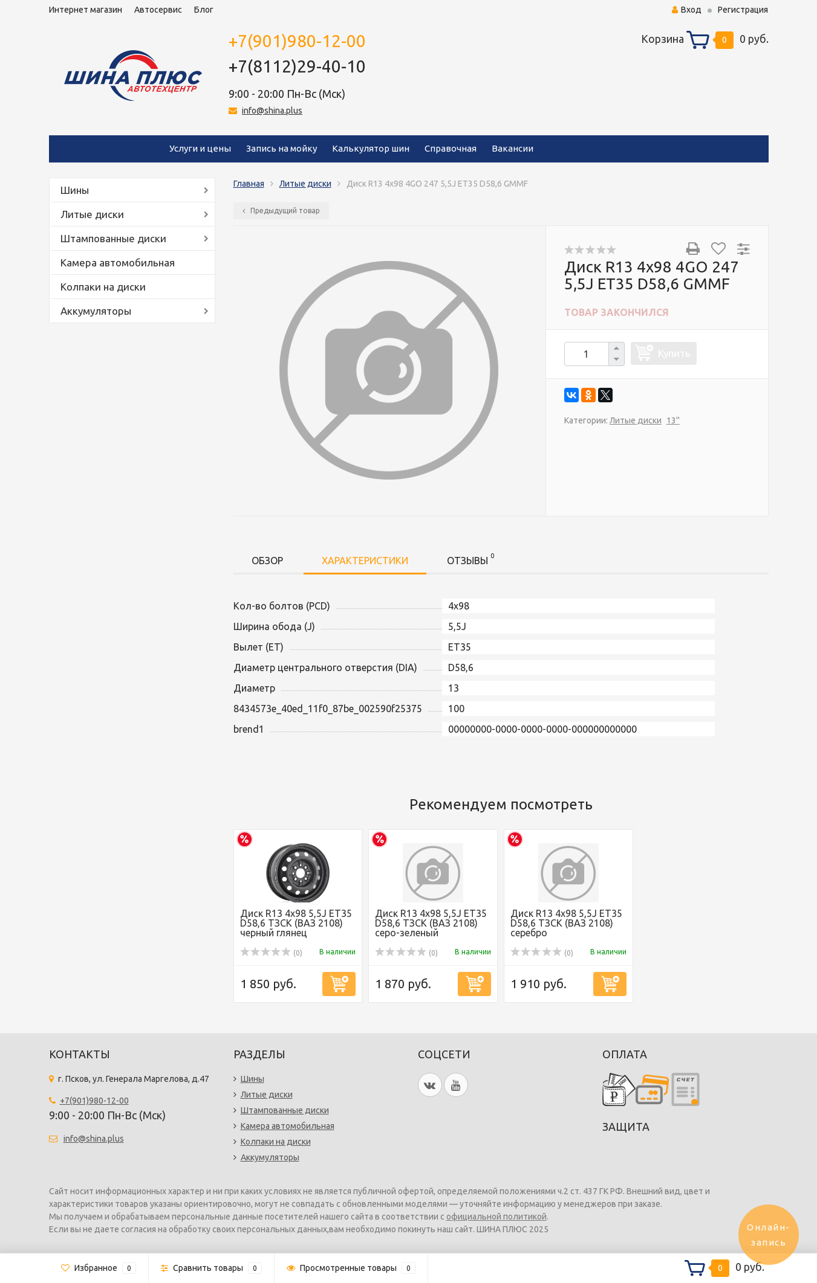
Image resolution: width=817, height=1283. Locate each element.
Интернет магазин (85, 9)
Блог (203, 9)
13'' (673, 420)
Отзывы (470, 558)
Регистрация (743, 9)
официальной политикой (496, 1216)
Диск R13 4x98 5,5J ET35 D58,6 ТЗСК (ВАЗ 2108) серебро (566, 923)
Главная (248, 183)
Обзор (267, 560)
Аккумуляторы (95, 311)
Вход (686, 9)
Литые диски (92, 214)
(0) (271, 953)
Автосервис (158, 9)
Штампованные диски (113, 238)
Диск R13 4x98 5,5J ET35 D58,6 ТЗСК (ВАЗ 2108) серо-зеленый (431, 923)
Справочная (451, 148)
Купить (674, 353)
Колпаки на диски (103, 286)
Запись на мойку (281, 148)
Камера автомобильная (117, 262)
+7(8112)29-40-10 (297, 66)
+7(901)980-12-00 (297, 40)
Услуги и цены (200, 148)
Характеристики (365, 560)
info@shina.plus (272, 110)
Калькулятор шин (370, 148)
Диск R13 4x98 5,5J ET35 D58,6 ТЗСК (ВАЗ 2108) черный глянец (296, 923)
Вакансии (512, 148)
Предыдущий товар (281, 210)
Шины (74, 190)
